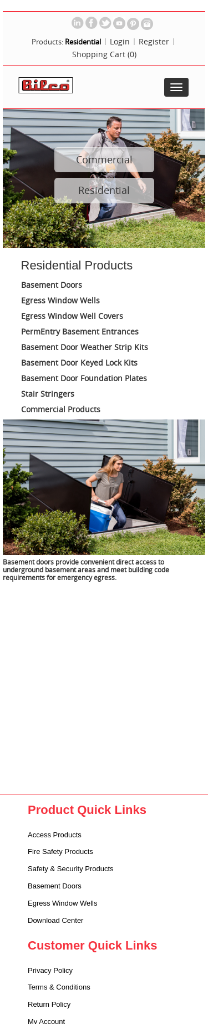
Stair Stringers (47, 394)
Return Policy (49, 1004)
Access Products (55, 835)
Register (154, 41)
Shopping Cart (104, 54)
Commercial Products (60, 409)
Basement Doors (51, 285)
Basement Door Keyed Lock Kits (79, 363)
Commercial (104, 159)
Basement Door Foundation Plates (84, 378)
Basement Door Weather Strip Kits (84, 347)
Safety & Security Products (71, 869)
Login (120, 41)
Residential (104, 190)
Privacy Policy (50, 970)
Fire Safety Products (60, 851)
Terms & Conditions (59, 987)
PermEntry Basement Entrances (80, 332)
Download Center (55, 920)
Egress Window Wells (60, 301)
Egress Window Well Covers (72, 316)
